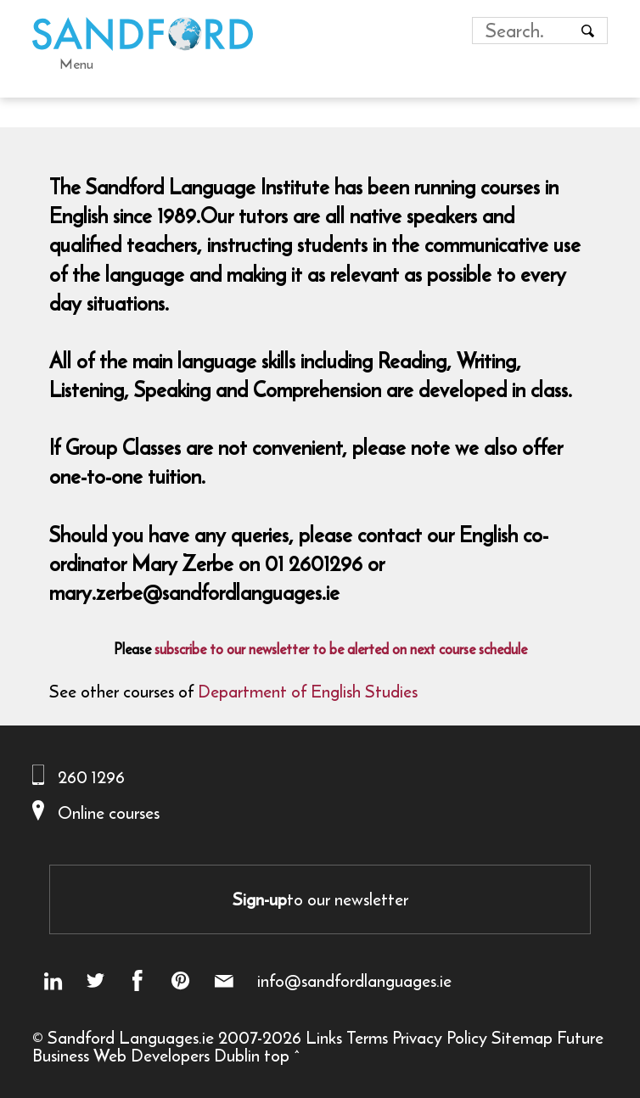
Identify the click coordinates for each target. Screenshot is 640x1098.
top (276, 1055)
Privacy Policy (439, 1037)
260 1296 (91, 777)
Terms (367, 1037)
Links (324, 1037)
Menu (76, 64)
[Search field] (524, 30)
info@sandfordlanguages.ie (354, 981)
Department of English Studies (308, 691)
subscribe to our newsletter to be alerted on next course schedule (340, 649)
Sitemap (522, 1037)
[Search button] (587, 30)
